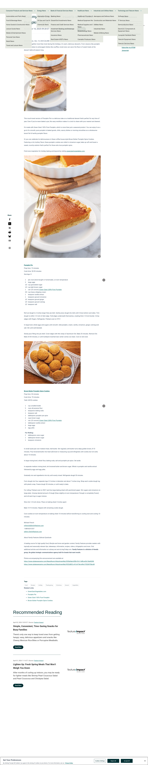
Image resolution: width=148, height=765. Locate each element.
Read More (18, 647)
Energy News (41, 11)
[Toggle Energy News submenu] (48, 11)
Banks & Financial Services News (62, 11)
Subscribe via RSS (128, 45)
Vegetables (75, 585)
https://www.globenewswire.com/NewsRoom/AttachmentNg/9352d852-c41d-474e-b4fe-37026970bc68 (59, 564)
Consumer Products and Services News (19, 11)
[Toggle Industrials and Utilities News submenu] (115, 11)
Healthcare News (83, 11)
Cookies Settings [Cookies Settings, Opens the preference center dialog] (100, 761)
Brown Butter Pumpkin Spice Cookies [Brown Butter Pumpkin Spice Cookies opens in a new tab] (40, 600)
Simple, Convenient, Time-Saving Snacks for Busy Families (35, 628)
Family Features (65, 29)
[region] (74, 761)
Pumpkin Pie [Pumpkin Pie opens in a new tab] (32, 594)
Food (26, 585)
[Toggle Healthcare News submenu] (91, 11)
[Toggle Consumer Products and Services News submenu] (35, 11)
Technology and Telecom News (128, 11)
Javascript (125, 50)
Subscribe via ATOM (128, 47)
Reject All (113, 761)
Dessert (67, 585)
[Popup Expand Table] (103, 280)
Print (123, 39)
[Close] (145, 761)
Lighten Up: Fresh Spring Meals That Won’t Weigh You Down (34, 666)
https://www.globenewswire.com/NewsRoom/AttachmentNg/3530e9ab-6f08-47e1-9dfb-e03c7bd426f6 (59, 561)
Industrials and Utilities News (103, 11)
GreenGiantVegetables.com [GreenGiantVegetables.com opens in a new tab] (37, 591)
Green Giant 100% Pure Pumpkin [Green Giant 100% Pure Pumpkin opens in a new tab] (38, 597)
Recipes (33, 585)
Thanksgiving (49, 585)
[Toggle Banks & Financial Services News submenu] (75, 11)
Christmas (59, 585)
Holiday (40, 585)
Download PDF (127, 42)
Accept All (127, 761)
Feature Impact (39, 622)
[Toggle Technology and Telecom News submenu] (141, 11)
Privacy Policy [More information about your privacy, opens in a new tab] (69, 763)
